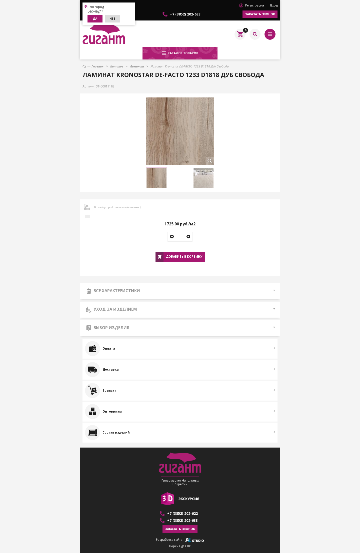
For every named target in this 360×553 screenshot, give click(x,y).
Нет (113, 18)
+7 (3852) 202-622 (182, 513)
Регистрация (254, 5)
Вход (274, 5)
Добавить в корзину (184, 256)
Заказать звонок (260, 14)
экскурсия (188, 498)
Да (95, 18)
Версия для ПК (180, 546)
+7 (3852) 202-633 (185, 14)
